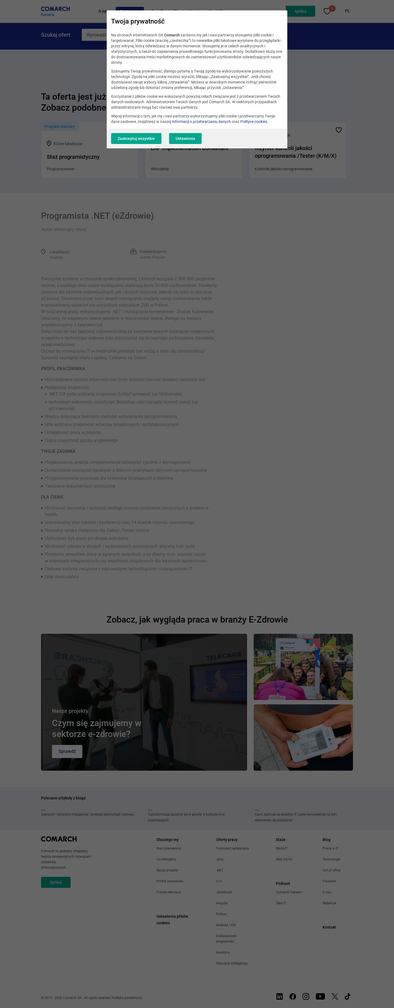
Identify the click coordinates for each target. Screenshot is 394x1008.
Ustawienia (185, 138)
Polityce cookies (253, 121)
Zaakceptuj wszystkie (136, 138)
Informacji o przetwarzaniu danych (201, 121)
